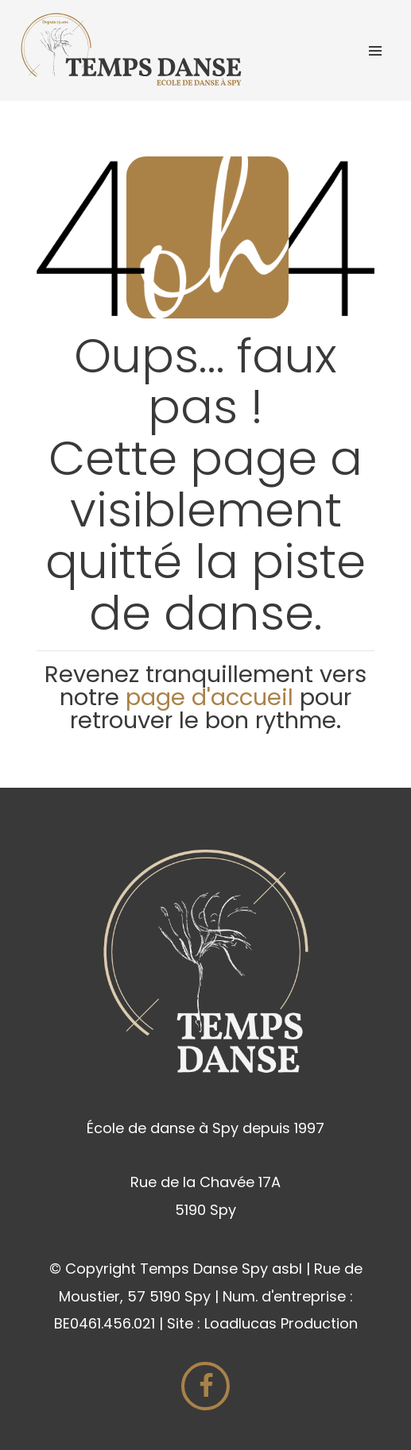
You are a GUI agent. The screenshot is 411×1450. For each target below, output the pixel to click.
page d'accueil (213, 697)
